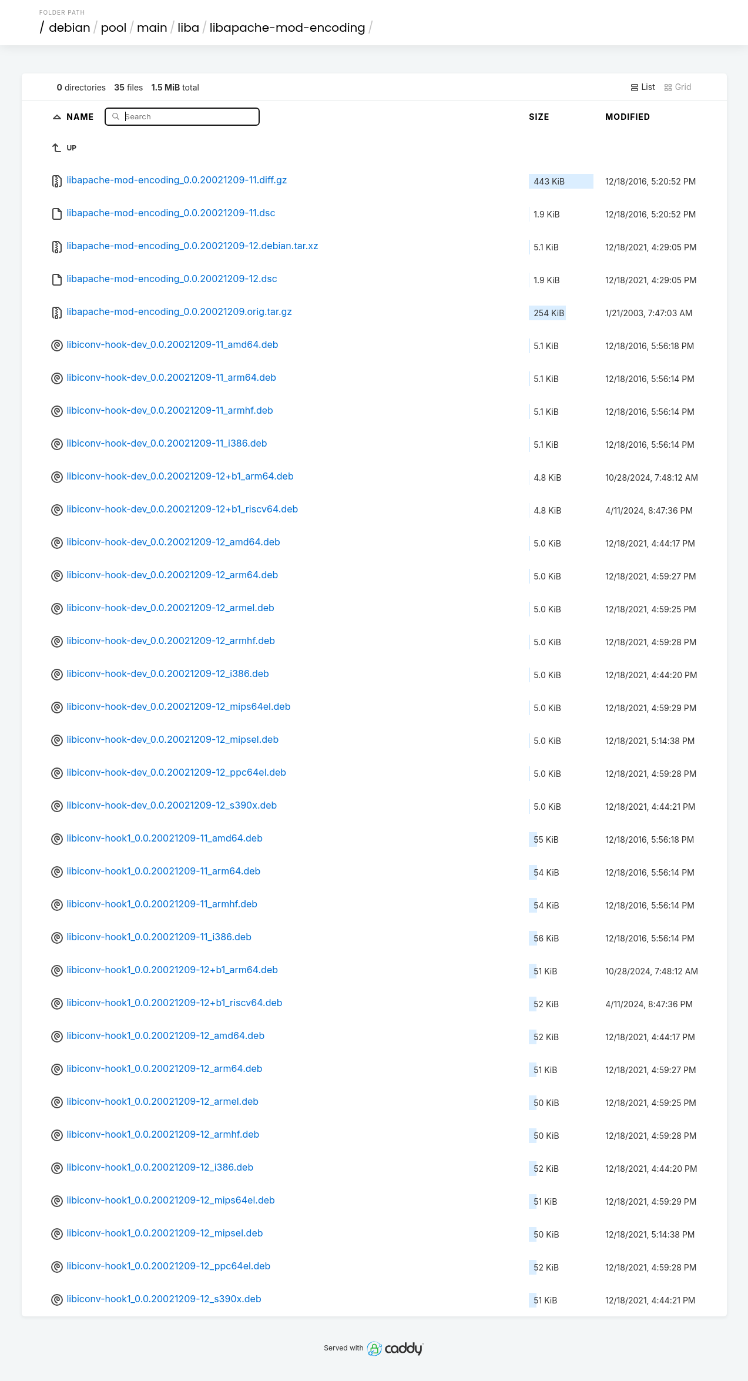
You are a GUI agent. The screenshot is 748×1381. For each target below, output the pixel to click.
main (152, 27)
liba (188, 27)
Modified (627, 117)
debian (69, 27)
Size (539, 117)
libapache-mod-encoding (287, 27)
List (642, 87)
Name (81, 116)
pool (113, 27)
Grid (677, 87)
